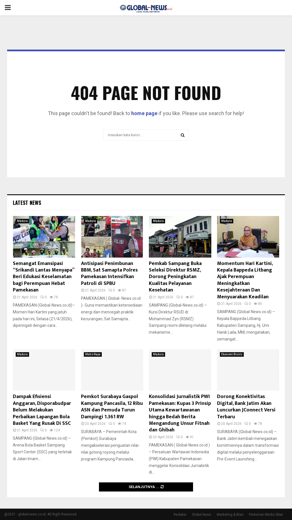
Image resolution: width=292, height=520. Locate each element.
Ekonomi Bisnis (231, 354)
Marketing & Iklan (230, 515)
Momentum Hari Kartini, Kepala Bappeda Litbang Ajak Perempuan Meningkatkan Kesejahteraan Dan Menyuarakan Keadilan (245, 280)
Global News (201, 515)
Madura (22, 221)
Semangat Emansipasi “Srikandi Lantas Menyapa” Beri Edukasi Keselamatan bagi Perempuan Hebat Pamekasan (43, 277)
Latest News (27, 202)
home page (144, 113)
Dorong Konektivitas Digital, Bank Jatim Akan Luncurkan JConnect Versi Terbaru (246, 406)
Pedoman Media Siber (266, 515)
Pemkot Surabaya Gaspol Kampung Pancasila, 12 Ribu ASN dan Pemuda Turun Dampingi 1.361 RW (112, 406)
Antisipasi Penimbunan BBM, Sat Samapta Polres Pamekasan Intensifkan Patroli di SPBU (109, 273)
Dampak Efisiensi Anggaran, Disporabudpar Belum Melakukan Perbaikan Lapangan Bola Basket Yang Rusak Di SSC (42, 410)
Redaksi (180, 515)
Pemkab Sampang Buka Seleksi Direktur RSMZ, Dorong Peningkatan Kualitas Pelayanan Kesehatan (175, 277)
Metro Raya (92, 354)
